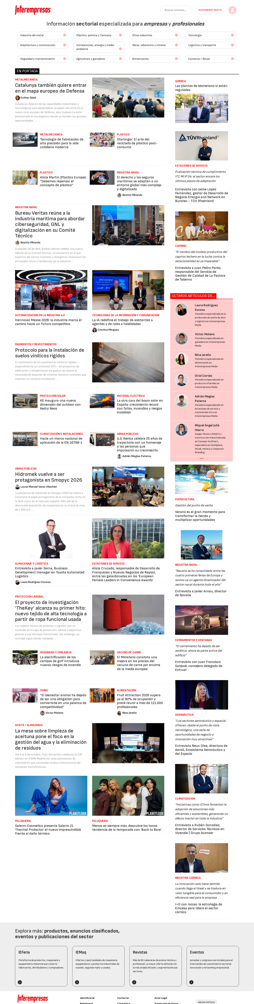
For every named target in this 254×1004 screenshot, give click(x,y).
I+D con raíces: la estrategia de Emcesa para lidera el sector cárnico (198, 908)
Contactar (123, 998)
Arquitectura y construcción (37, 45)
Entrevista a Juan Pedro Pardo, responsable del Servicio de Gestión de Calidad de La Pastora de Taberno (200, 274)
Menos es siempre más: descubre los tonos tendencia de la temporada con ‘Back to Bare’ (127, 828)
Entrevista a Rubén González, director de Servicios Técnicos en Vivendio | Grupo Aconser (199, 829)
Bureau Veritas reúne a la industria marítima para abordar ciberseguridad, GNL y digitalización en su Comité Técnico (50, 224)
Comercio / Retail (199, 59)
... (201, 457)
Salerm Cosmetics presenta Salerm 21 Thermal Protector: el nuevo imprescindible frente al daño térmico (48, 830)
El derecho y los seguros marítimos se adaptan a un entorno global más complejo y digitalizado (139, 183)
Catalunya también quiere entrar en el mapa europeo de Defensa (51, 88)
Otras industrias (142, 35)
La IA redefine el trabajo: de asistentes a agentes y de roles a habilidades (122, 322)
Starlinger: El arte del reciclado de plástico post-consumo (137, 143)
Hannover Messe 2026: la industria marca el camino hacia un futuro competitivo (48, 322)
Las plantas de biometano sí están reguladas (201, 88)
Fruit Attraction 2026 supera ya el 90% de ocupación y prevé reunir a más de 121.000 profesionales (140, 701)
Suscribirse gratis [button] (210, 10)
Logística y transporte (202, 45)
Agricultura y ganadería (90, 59)
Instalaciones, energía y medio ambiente (95, 47)
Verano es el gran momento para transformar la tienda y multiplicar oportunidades (200, 516)
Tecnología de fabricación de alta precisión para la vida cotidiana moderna (61, 143)
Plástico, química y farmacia (93, 35)
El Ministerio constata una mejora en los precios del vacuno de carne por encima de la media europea (138, 663)
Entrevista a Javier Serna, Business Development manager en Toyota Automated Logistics (49, 572)
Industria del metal (32, 35)
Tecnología (195, 35)
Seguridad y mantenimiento (37, 59)
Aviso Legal (161, 998)
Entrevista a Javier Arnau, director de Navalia (200, 593)
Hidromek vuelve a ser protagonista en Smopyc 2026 (48, 477)
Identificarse (87, 998)
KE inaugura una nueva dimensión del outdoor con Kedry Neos (60, 404)
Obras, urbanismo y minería (149, 45)
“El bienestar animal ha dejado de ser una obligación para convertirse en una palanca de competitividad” (63, 701)
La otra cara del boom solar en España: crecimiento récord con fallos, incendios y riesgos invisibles (140, 406)
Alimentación (140, 59)
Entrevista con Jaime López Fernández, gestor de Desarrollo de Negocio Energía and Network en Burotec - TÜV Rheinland (201, 195)
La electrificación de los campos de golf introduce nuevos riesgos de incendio (60, 661)
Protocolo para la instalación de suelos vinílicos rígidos (49, 353)
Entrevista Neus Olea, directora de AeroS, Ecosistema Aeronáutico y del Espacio (201, 750)
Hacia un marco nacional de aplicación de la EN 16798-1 (61, 440)
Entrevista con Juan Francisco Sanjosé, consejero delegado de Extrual (198, 666)
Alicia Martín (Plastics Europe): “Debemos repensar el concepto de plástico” (63, 181)
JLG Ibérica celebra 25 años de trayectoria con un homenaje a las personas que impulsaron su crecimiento (139, 444)
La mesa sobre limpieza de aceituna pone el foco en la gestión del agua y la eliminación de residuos (51, 739)
